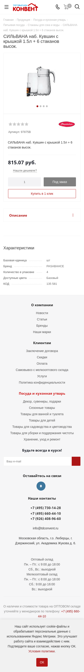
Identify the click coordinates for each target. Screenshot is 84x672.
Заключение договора (42, 351)
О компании (42, 305)
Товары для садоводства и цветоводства (42, 427)
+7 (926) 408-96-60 (45, 518)
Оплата (42, 363)
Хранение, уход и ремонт (42, 439)
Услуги (42, 376)
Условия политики (41, 651)
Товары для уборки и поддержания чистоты (42, 433)
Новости (42, 313)
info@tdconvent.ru (45, 528)
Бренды (42, 325)
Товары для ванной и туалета (41, 414)
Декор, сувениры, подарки (42, 401)
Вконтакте (41, 486)
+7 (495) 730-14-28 (45, 507)
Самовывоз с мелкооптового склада (42, 370)
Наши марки (42, 332)
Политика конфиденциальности (42, 382)
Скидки (42, 357)
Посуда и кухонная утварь (42, 393)
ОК (42, 662)
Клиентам (42, 343)
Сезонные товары (42, 408)
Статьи (42, 319)
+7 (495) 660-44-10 (45, 513)
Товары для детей (42, 420)
